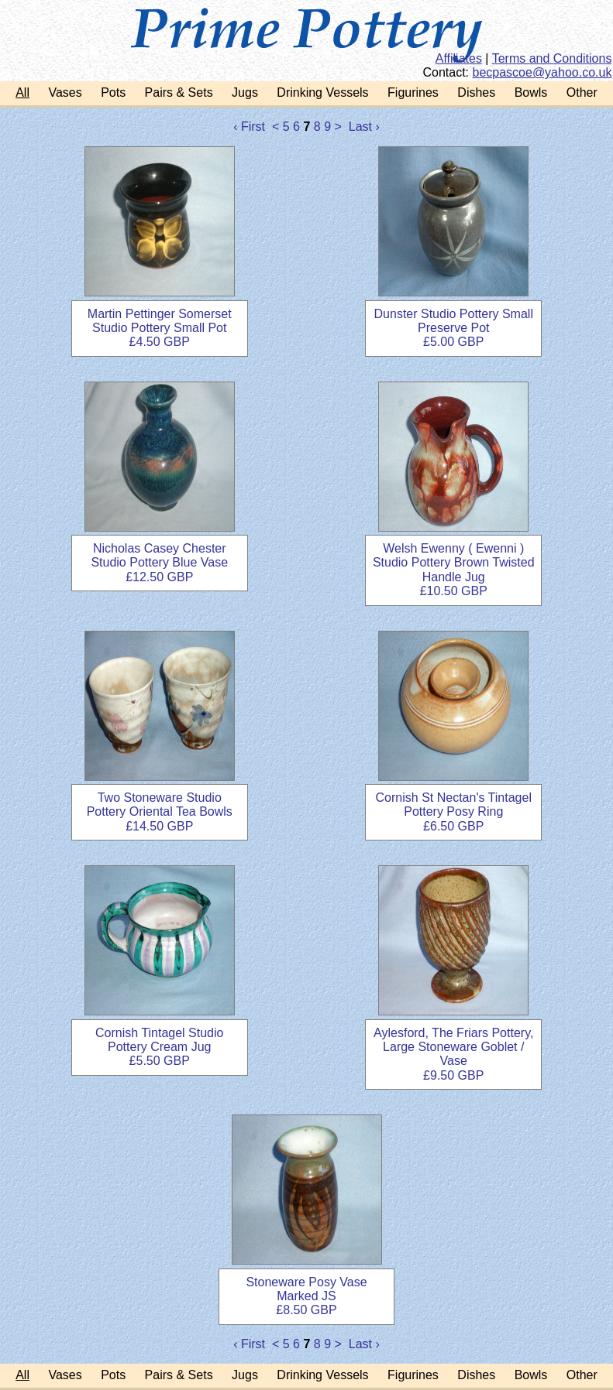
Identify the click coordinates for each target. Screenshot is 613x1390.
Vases (64, 92)
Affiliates (459, 58)
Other (582, 92)
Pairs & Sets (179, 92)
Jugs (245, 92)
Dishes (476, 92)
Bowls (531, 92)
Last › (364, 126)
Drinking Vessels (322, 92)
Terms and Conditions (552, 58)
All (22, 92)
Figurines (413, 92)
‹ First (249, 126)
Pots (113, 92)
